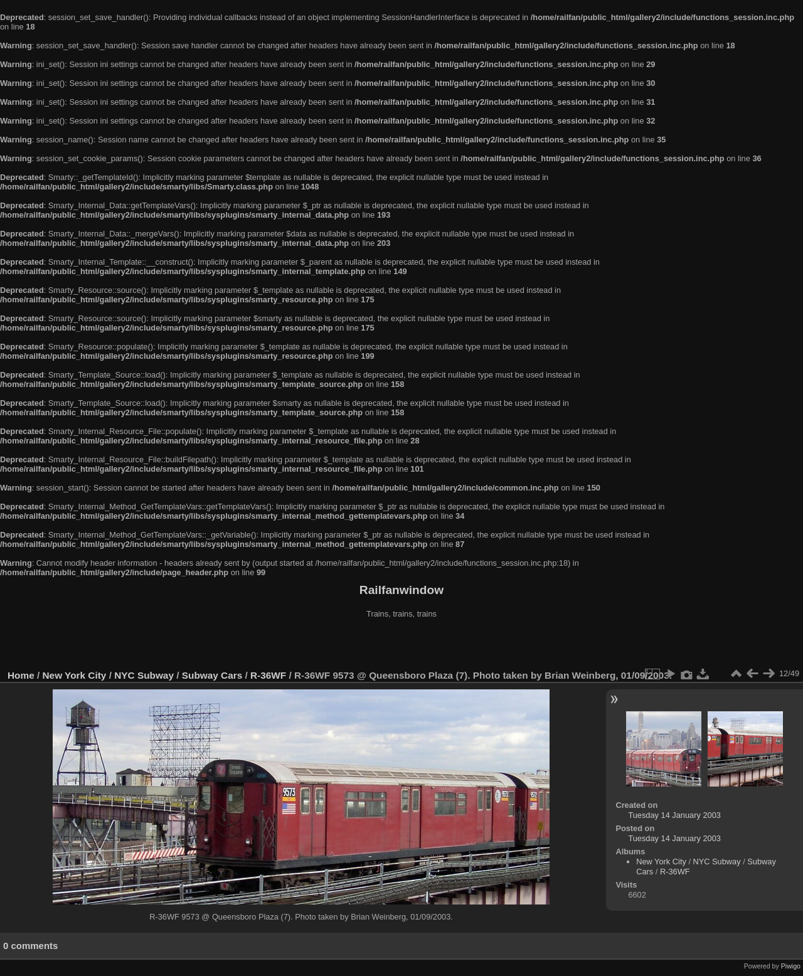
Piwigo (790, 966)
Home (21, 675)
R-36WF (268, 675)
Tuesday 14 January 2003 (674, 815)
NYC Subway (144, 675)
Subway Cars (212, 675)
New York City (75, 675)
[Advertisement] (401, 645)
